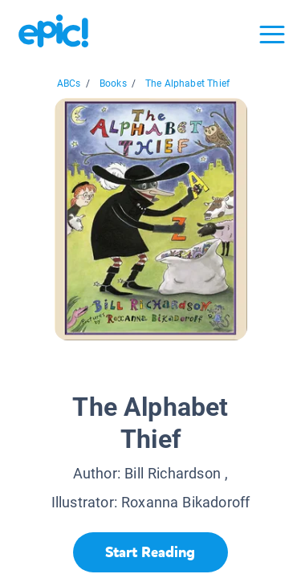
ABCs (69, 83)
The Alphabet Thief (187, 83)
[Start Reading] (150, 552)
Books (113, 83)
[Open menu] (272, 34)
